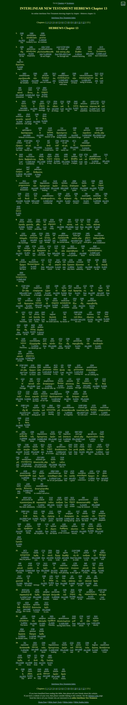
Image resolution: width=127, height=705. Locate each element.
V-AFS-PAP (78, 372)
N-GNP (48, 293)
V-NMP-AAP (101, 54)
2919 (28, 114)
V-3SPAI (27, 399)
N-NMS (42, 108)
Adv (41, 54)
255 (38, 457)
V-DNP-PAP (87, 135)
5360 (31, 33)
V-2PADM (25, 650)
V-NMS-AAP (69, 518)
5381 (31, 47)
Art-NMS (33, 109)
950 (99, 233)
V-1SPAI (41, 505)
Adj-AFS (72, 478)
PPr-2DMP (84, 188)
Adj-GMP (85, 518)
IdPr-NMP (90, 54)
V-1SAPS (83, 505)
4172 (56, 365)
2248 (41, 154)
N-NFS (31, 40)
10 (75, 22)
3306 (42, 33)
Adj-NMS (23, 108)
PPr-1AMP (41, 162)
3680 (98, 339)
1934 (92, 365)
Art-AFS (59, 201)
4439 (33, 325)
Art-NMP (83, 253)
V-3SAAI (40, 332)
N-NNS (64, 293)
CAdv (72, 504)
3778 (63, 47)
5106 (23, 339)
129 (64, 286)
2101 (64, 563)
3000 (21, 272)
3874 (91, 590)
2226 (48, 286)
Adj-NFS (84, 109)
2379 (33, 260)
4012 (70, 286)
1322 (23, 233)
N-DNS (44, 94)
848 (20, 351)
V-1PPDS (34, 346)
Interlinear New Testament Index (63, 18)
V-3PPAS (99, 452)
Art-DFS (97, 267)
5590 (27, 445)
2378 (60, 379)
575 (35, 655)
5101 (106, 154)
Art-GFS (22, 54)
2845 (76, 101)
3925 (92, 298)
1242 (64, 524)
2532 (101, 73)
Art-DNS (67, 399)
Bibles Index (68, 702)
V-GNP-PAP (56, 399)
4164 (33, 233)
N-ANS (33, 266)
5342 (30, 351)
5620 (21, 154)
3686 (76, 392)
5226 (67, 432)
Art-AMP (88, 227)
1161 (97, 101)
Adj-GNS (81, 319)
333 (47, 194)
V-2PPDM (47, 54)
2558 (86, 73)
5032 (72, 497)
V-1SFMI (32, 636)
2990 (78, 47)
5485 (88, 233)
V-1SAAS (48, 148)
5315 (58, 260)
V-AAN (58, 267)
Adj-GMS (86, 385)
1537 (43, 260)
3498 (85, 511)
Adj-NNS (74, 240)
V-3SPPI (38, 293)
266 (77, 286)
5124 (90, 445)
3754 (66, 471)
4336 (25, 471)
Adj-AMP (35, 649)
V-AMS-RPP (64, 623)
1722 (38, 88)
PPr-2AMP (36, 558)
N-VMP (46, 597)
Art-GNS (74, 319)
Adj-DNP (55, 109)
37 (53, 312)
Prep (56, 54)
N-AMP (20, 67)
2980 (74, 181)
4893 (82, 471)
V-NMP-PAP (30, 95)
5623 (72, 246)
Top (123, 4)
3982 (23, 432)
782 (24, 643)
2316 (44, 114)
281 (95, 576)
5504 (38, 220)
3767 (38, 379)
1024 (27, 602)
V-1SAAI (36, 610)
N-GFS (31, 54)
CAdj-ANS (96, 623)
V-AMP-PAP (30, 162)
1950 (48, 47)
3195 (79, 365)
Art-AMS (93, 188)
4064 (63, 233)
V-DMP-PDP (42, 439)
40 (95, 643)
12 (84, 22)
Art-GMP (35, 81)
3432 (19, 114)
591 (61, 445)
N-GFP (26, 452)
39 (100, 286)
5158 (50, 128)
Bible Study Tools (55, 702)
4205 (92, 101)
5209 (36, 550)
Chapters (61, 3)
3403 (24, 73)
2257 (42, 471)
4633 (104, 260)
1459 (86, 141)
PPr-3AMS (52, 346)
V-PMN (42, 491)
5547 (30, 220)
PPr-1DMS (66, 162)
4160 (99, 445)
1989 (36, 602)
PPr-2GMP (55, 188)
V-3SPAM (42, 40)
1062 (42, 101)
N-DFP (23, 240)
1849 (80, 260)
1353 (23, 312)
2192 (23, 260)
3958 (40, 325)
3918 (87, 128)
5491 (44, 392)
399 (48, 379)
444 (38, 167)
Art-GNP (19, 531)
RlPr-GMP (35, 201)
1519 (82, 220)
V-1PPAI (23, 267)
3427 (28, 167)
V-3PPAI (71, 267)
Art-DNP (74, 135)
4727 (26, 457)
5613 (54, 73)
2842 (51, 405)
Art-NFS (22, 40)
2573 (19, 484)
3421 (24, 181)
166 (74, 524)
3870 (41, 497)
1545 (68, 194)
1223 (58, 47)
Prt (23, 345)
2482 (50, 655)
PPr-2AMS (38, 147)
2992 (106, 312)
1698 (66, 154)
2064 (22, 629)
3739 (35, 194)
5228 (102, 432)
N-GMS (27, 201)
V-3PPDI (104, 650)
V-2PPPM (63, 240)
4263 (28, 524)
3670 (56, 392)
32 (20, 60)
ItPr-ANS (105, 161)
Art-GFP (19, 452)
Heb (95, 583)
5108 (80, 405)
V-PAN (49, 161)
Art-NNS (56, 293)
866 (26, 128)
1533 (38, 286)
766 (86, 194)
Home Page (42, 702)
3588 (22, 33)
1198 (45, 73)
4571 (38, 141)
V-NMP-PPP (61, 135)
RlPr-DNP (56, 253)
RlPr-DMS (28, 583)
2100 (104, 405)
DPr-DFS (62, 54)
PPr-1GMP (42, 478)
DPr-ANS (89, 452)
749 (29, 298)
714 (61, 128)
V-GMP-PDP (45, 188)
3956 (55, 101)
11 (79, 22)
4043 (95, 246)
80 (46, 590)
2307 (102, 550)
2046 (19, 141)
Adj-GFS (74, 531)
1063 (67, 47)
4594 (52, 220)
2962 (57, 154)
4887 (63, 73)
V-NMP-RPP (63, 80)
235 (62, 365)
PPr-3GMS (20, 359)
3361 (43, 47)
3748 (64, 181)
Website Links (93, 696)
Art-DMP (32, 439)
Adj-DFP (33, 240)
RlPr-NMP (65, 188)
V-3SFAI (28, 121)
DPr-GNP (38, 305)
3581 (47, 233)
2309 (28, 484)
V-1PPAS (48, 386)
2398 (80, 312)
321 (69, 511)
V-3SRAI (19, 148)
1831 (35, 339)
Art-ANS (78, 558)
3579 (101, 47)
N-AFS (67, 201)
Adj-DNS (50, 558)
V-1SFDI (95, 161)
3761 (57, 141)
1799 (75, 563)
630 (63, 616)
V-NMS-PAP (30, 570)
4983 (44, 88)
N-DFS (87, 240)
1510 (30, 88)
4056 (25, 497)
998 (74, 154)
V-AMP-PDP (53, 650)
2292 (30, 154)
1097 (24, 616)
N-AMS (101, 188)
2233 (45, 181)
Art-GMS (19, 201)
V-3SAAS (52, 319)
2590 (35, 392)
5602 (39, 365)
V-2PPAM (24, 188)
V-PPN (99, 240)
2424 (22, 220)
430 (55, 590)
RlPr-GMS (81, 623)
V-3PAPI (72, 253)
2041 (58, 550)
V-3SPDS (21, 636)
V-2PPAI (24, 623)
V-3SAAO (25, 557)
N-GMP (45, 80)
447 (48, 141)
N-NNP (55, 305)
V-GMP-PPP (86, 80)
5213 (84, 181)
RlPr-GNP (23, 293)
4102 (18, 206)
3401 (97, 194)
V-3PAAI (78, 54)
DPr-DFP (80, 413)
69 (92, 432)
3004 (49, 154)
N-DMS (104, 386)
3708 (32, 629)
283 (83, 101)
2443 (43, 312)
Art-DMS (96, 386)
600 (83, 497)
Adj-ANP (100, 293)
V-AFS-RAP (47, 372)
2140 (36, 405)
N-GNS (90, 319)
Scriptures (70, 3)
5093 (24, 101)
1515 (51, 511)
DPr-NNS (19, 399)
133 (69, 379)
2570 (74, 233)
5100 (90, 47)
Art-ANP (91, 293)
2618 (65, 298)
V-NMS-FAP (61, 452)
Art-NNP (46, 306)
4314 (45, 339)
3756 (26, 141)
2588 (27, 246)
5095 (51, 616)
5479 (82, 445)
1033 (41, 246)
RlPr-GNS (50, 267)
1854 (75, 298)
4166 (102, 511)
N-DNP (41, 253)
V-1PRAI (52, 478)
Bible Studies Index (81, 702)
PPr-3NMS (97, 135)
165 (96, 220)
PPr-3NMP (20, 95)
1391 (51, 576)
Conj (69, 54)
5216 (55, 181)
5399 (95, 154)
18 (65, 550)
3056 (101, 181)
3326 (76, 445)
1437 (88, 616)
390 (41, 484)
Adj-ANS (63, 570)
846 (20, 88)
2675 (25, 550)
